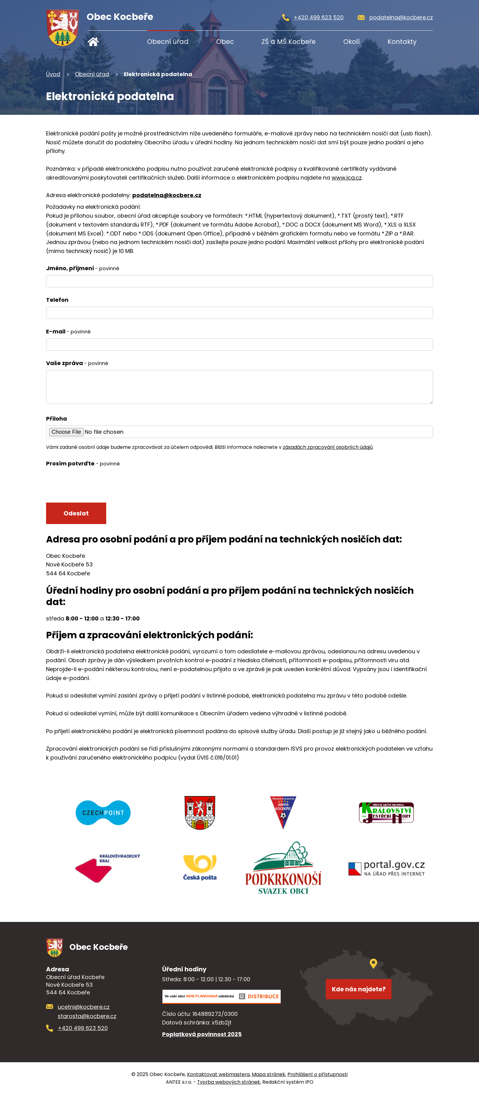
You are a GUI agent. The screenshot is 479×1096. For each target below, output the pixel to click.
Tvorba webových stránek (228, 1083)
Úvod (107, 41)
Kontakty (402, 41)
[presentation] (92, 484)
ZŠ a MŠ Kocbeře (289, 41)
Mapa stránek (268, 1076)
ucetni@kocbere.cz (84, 1008)
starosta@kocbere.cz (87, 1018)
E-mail (68, 331)
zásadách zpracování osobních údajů (328, 447)
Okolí (351, 41)
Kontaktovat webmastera (218, 1076)
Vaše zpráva (77, 363)
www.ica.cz (347, 177)
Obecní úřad (168, 41)
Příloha (56, 418)
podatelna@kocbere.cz (166, 195)
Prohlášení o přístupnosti (317, 1076)
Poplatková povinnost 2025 (202, 1036)
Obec (225, 41)
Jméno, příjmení (82, 268)
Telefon (57, 300)
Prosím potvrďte (83, 463)
